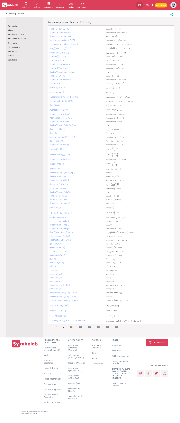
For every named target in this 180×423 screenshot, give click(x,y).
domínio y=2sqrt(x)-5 (59, 176)
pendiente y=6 (56, 274)
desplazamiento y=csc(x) (60, 203)
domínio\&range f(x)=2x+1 (61, 192)
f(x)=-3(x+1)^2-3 (57, 105)
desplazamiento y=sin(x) (60, 36)
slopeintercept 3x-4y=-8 (60, 79)
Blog (94, 353)
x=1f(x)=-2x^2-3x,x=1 (59, 251)
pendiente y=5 (56, 278)
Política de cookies (120, 356)
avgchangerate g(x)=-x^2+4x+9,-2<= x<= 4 (68, 320)
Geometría (12, 43)
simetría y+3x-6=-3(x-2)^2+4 (62, 101)
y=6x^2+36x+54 (57, 60)
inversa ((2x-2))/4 (57, 149)
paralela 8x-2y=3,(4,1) (59, 217)
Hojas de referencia (52, 379)
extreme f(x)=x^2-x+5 (59, 68)
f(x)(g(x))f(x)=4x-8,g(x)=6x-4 (61, 232)
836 (89, 327)
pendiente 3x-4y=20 (58, 196)
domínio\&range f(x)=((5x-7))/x (63, 125)
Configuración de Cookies (120, 362)
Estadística (12, 60)
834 (71, 327)
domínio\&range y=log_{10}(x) (63, 297)
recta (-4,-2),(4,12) (57, 255)
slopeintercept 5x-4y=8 (60, 285)
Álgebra (11, 30)
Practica (47, 373)
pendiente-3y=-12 (57, 76)
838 (107, 327)
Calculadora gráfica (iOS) (73, 377)
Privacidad (117, 345)
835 (80, 327)
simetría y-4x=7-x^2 (58, 83)
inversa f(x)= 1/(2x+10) (59, 110)
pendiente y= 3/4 (57, 208)
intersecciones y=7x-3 (59, 221)
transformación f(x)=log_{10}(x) (63, 293)
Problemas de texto (16, 34)
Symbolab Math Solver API (75, 397)
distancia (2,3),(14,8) (58, 199)
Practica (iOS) (74, 383)
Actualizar (161, 5)
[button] (172, 15)
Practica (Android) (76, 363)
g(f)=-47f (53, 266)
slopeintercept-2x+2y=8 (60, 159)
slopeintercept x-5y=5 (59, 121)
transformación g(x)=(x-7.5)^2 (62, 40)
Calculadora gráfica (53, 389)
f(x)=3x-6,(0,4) (56, 244)
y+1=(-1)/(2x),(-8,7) (58, 316)
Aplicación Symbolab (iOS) (75, 369)
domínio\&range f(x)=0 (59, 225)
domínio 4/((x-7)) (57, 164)
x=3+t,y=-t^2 (55, 270)
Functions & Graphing (18, 39)
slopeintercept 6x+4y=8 (60, 228)
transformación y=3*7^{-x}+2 (62, 137)
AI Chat (47, 355)
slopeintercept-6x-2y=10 (60, 32)
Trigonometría (14, 47)
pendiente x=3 (56, 281)
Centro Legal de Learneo (119, 384)
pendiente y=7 (56, 289)
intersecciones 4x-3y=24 (60, 236)
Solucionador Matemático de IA (52, 348)
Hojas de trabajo (51, 368)
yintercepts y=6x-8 (58, 188)
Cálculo (11, 56)
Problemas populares (48, 361)
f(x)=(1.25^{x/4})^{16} (59, 184)
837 (98, 327)
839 (116, 327)
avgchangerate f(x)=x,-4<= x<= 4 (64, 44)
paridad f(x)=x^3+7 (58, 87)
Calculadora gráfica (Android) (76, 356)
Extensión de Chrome (74, 390)
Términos (116, 351)
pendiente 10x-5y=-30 (59, 29)
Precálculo (12, 51)
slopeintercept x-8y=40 (60, 114)
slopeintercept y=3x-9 (59, 180)
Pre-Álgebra (13, 26)
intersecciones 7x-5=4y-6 (61, 118)
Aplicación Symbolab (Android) (73, 347)
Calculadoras (50, 384)
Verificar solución (52, 402)
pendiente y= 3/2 (57, 92)
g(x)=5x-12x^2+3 (57, 169)
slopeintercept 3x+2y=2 (60, 144)
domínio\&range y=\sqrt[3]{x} (62, 172)
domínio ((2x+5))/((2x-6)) (60, 154)
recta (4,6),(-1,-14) (57, 247)
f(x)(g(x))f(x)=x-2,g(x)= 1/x (60, 48)
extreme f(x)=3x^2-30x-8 (60, 240)
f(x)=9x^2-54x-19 (57, 129)
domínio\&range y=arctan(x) (62, 72)
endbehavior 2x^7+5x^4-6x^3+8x (64, 97)
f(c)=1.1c (53, 133)
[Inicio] (25, 347)
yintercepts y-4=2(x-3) (59, 53)
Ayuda (94, 358)
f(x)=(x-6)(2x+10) (57, 141)
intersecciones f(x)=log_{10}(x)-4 (64, 300)
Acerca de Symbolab (96, 346)
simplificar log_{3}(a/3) (59, 305)
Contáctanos (98, 363)
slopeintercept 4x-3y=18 (60, 64)
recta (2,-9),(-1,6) (57, 263)
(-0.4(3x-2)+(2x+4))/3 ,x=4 (61, 213)
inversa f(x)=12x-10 (58, 56)
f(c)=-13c (53, 259)
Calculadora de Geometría (51, 396)
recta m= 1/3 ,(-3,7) (58, 311)
